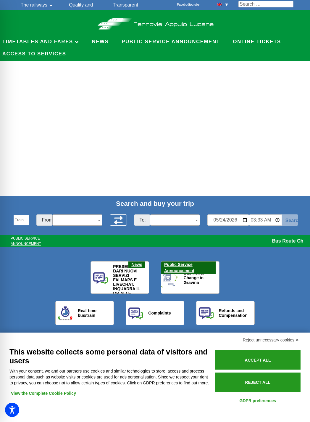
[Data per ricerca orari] (228, 220)
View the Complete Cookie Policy (43, 393)
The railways (34, 4)
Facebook (180, 4)
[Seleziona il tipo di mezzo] (22, 220)
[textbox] (77, 220)
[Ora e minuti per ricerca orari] (265, 220)
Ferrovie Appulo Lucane (155, 22)
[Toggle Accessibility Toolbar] (12, 410)
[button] (222, 4)
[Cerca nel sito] (265, 4)
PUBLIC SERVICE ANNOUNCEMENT (26, 241)
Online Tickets (257, 41)
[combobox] (77, 220)
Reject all (257, 382)
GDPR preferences (258, 400)
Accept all (258, 360)
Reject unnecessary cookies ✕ (271, 340)
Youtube (191, 4)
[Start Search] (289, 220)
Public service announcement (171, 41)
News (100, 41)
